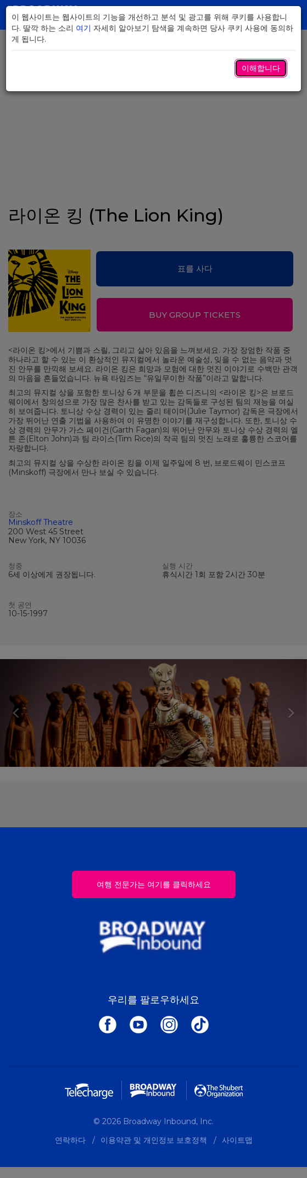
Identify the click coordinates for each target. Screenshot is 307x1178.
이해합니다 (261, 68)
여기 (83, 28)
